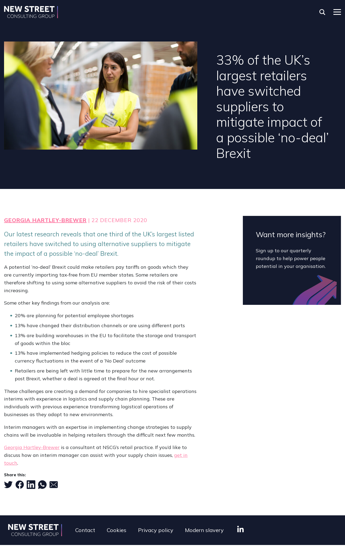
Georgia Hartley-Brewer (45, 220)
